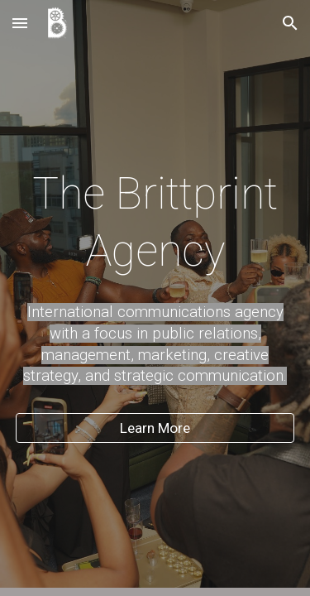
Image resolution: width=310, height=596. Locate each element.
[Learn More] (155, 428)
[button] (20, 23)
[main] (155, 221)
